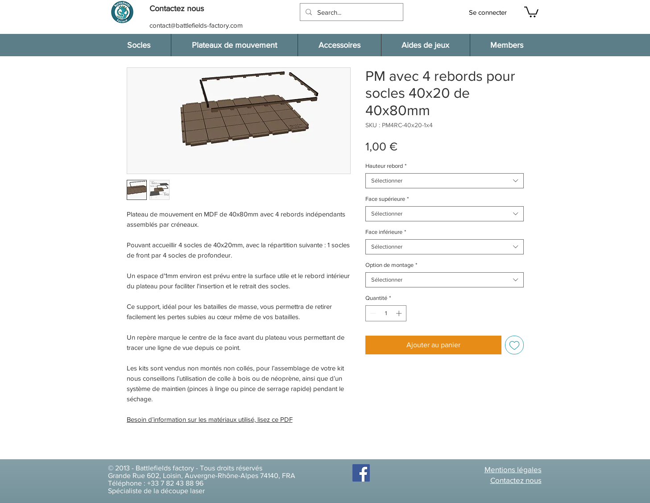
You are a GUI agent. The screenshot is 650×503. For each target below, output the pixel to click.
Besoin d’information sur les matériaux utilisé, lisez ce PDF (210, 419)
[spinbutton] (385, 313)
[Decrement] (372, 313)
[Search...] (350, 12)
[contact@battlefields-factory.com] (196, 25)
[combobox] (444, 180)
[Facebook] (361, 473)
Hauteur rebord (385, 165)
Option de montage (391, 265)
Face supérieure (387, 198)
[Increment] (399, 313)
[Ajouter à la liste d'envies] (514, 345)
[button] (181, 8)
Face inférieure (385, 232)
